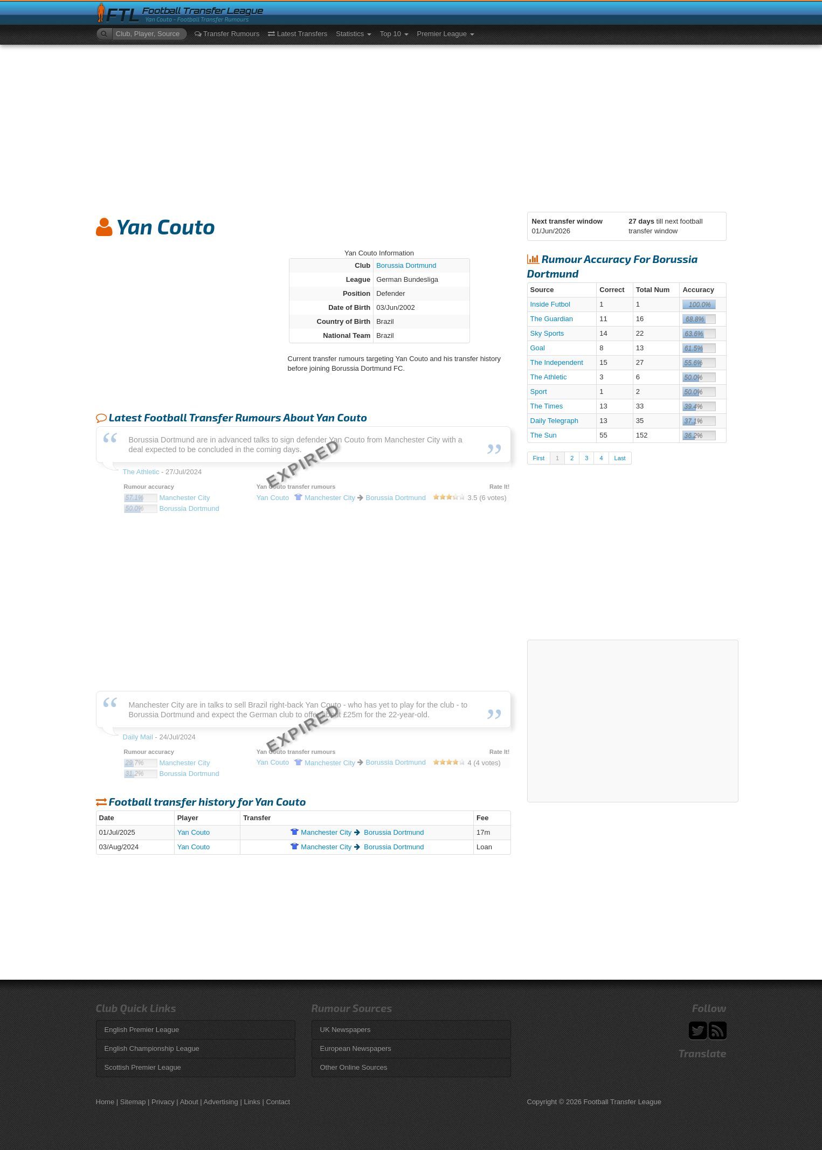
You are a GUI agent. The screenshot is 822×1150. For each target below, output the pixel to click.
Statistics (353, 34)
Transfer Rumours (227, 34)
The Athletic (548, 377)
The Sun (543, 435)
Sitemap (133, 1102)
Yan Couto (193, 832)
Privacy (163, 1102)
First (538, 458)
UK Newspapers (345, 1030)
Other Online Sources (354, 1067)
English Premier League (142, 1030)
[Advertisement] (411, 125)
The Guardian (552, 319)
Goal (537, 348)
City (321, 832)
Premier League (445, 34)
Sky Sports (547, 333)
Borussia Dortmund (406, 265)
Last (620, 458)
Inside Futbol (550, 304)
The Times (546, 406)
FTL (123, 15)
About (189, 1102)
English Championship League (152, 1048)
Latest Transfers (297, 34)
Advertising (221, 1102)
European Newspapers (355, 1048)
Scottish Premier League (143, 1067)
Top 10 (394, 34)
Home (105, 1102)
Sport (538, 391)
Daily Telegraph (554, 421)
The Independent (556, 362)
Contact (278, 1102)
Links (252, 1102)
